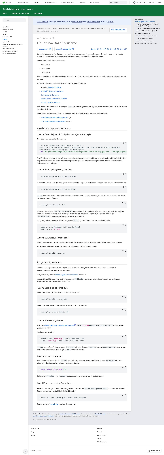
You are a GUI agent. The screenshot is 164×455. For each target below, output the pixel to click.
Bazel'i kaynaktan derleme (50, 102)
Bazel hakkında (23, 2)
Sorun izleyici (101, 435)
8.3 (118, 49)
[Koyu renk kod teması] (123, 143)
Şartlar (33, 450)
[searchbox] (14, 20)
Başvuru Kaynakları (67, 2)
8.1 (125, 49)
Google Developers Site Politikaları (43, 416)
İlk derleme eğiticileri (20, 13)
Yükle (53, 38)
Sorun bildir (45, 49)
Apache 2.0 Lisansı (101, 414)
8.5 (111, 49)
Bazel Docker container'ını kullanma (54, 99)
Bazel (39, 38)
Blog (32, 432)
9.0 (101, 49)
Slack (99, 438)
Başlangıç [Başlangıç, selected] (36, 2)
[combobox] (119, 2)
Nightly (93, 49)
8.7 (105, 49)
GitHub (151, 2)
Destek (99, 432)
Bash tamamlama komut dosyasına (54, 118)
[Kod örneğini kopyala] (125, 143)
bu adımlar (54, 404)
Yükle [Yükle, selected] (5, 13)
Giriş (159, 2)
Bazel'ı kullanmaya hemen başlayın (18, 9)
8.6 (108, 49)
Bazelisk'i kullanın (54, 87)
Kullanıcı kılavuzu (50, 2)
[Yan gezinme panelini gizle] (25, 451)
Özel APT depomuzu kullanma (52, 91)
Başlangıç (46, 38)
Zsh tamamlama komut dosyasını (53, 121)
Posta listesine (77, 22)
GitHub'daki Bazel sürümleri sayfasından (59, 325)
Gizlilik (39, 450)
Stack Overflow (102, 442)
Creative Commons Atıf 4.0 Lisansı (70, 414)
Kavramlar (38, 13)
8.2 (121, 49)
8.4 (115, 49)
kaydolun (111, 22)
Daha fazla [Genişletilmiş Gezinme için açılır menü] (94, 2)
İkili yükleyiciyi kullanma (50, 95)
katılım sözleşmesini (93, 22)
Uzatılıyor (82, 2)
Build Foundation (42, 22)
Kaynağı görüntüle (65, 49)
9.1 (98, 49)
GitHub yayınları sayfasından (65, 275)
